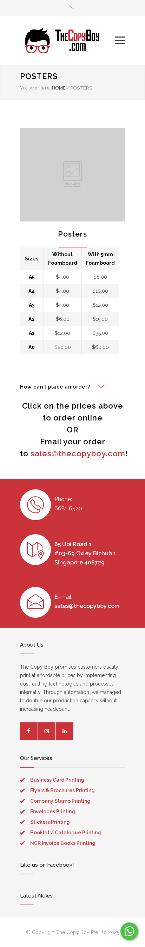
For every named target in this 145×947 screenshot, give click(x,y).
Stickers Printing (50, 822)
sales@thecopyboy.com (78, 453)
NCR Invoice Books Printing (62, 843)
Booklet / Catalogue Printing (65, 832)
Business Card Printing (57, 780)
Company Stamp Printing (60, 801)
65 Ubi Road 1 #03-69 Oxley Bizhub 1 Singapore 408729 (85, 553)
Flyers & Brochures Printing (62, 790)
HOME (59, 88)
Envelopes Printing (52, 811)
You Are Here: (35, 88)
